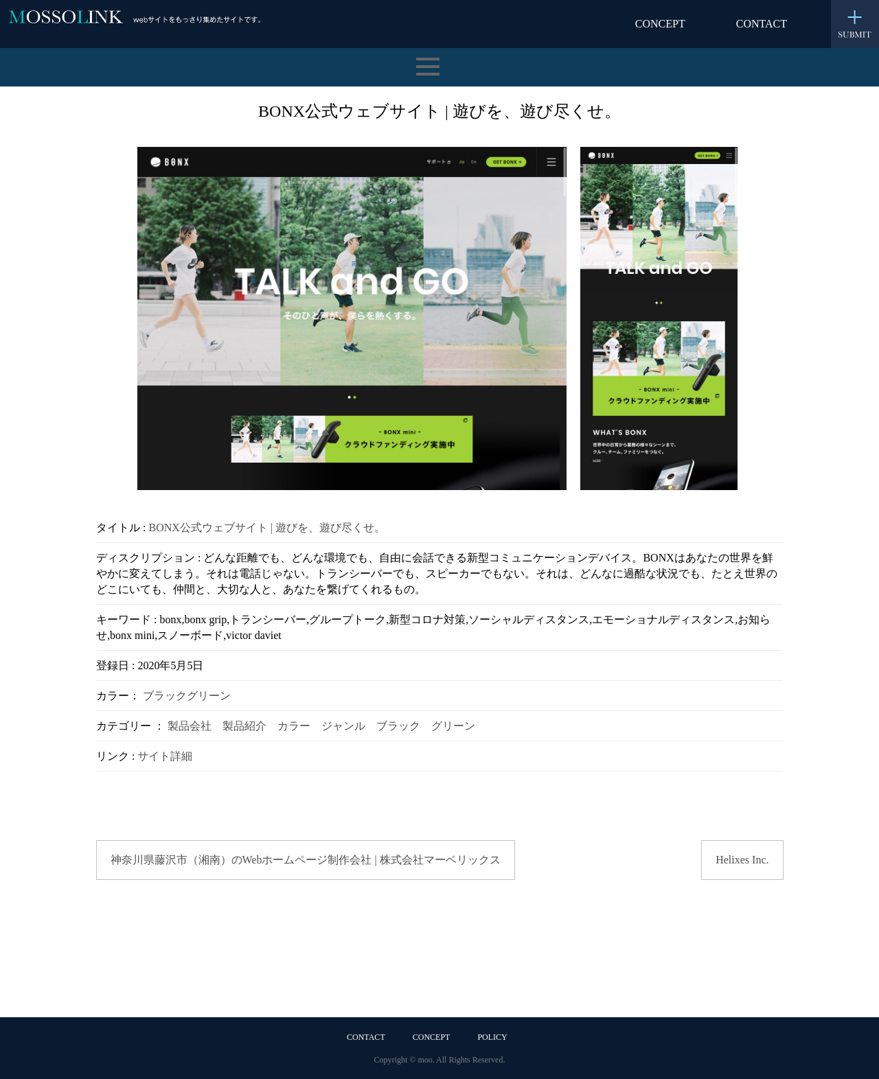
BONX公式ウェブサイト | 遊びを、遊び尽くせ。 (266, 527)
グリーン (209, 695)
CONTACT (761, 24)
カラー (293, 726)
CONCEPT (660, 24)
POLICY (492, 1037)
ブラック (165, 695)
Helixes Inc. (742, 860)
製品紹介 (244, 726)
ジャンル (343, 726)
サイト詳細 (164, 756)
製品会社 (190, 726)
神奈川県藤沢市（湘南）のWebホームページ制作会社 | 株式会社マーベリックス (306, 860)
